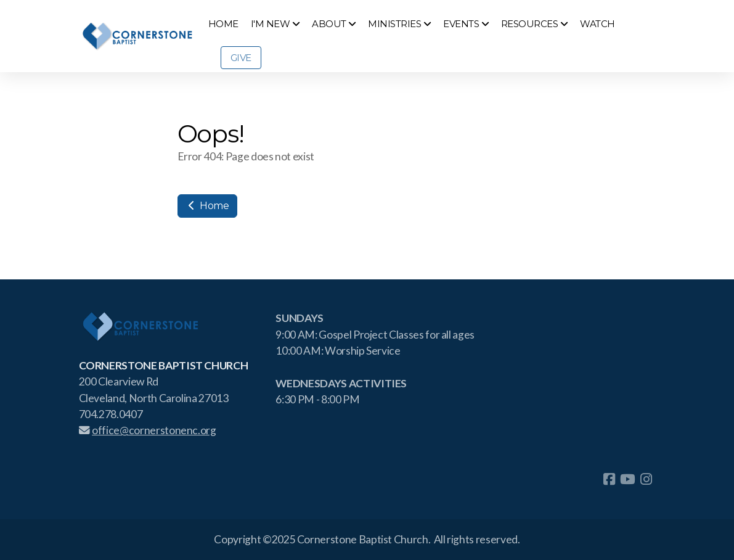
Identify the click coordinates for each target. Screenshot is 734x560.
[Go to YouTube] (627, 479)
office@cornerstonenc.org (147, 430)
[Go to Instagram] (646, 479)
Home (207, 206)
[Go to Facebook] (609, 479)
